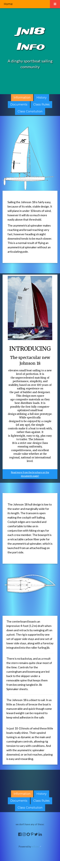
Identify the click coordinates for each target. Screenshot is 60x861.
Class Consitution (30, 111)
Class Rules (41, 104)
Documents (18, 104)
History (41, 97)
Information (22, 97)
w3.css (35, 846)
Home (8, 4)
